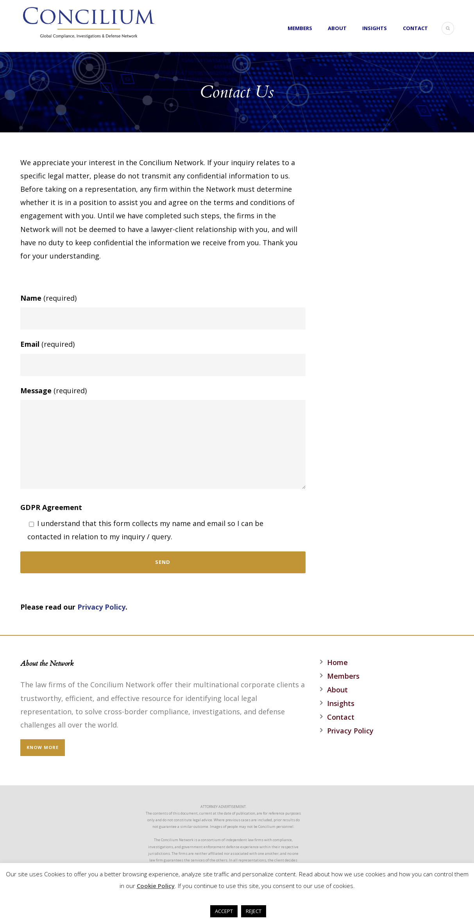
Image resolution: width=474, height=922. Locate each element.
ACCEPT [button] (224, 911)
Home (337, 662)
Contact (415, 28)
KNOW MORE (43, 747)
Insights (374, 28)
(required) (163, 311)
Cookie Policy (156, 886)
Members (300, 28)
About (337, 28)
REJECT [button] (253, 911)
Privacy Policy (101, 607)
